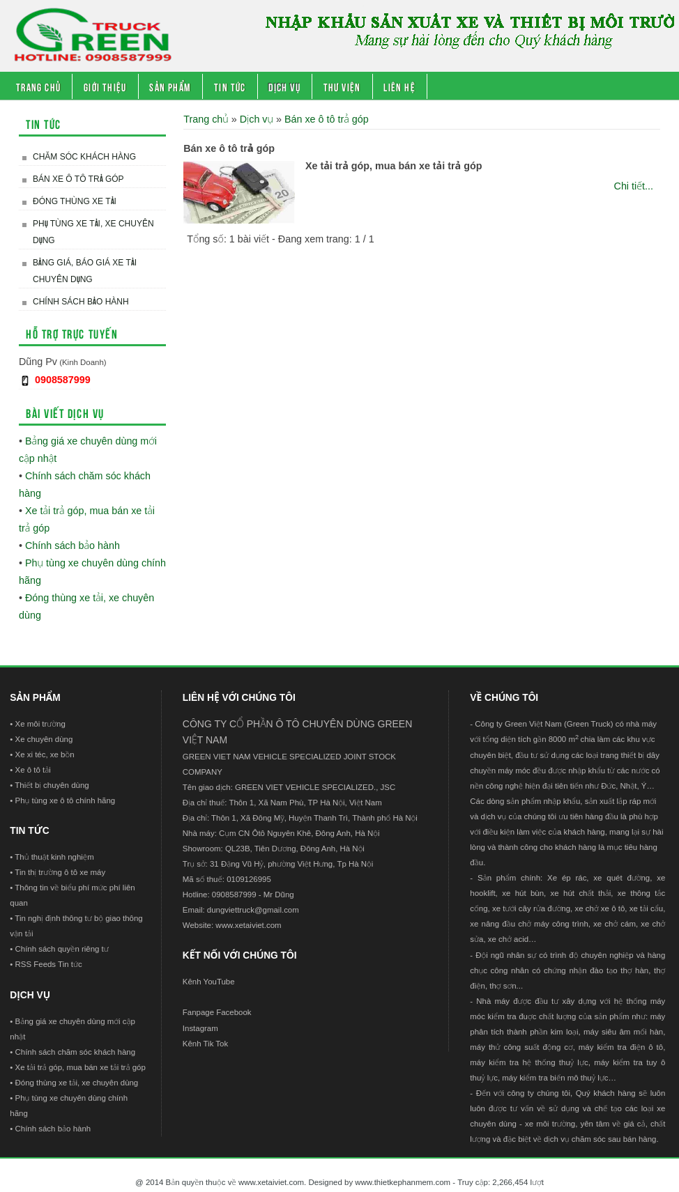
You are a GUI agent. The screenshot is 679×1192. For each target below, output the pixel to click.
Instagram (200, 1028)
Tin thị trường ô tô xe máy (60, 872)
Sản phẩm (170, 86)
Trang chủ (38, 86)
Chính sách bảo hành (81, 302)
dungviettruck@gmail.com (253, 910)
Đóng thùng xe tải (74, 201)
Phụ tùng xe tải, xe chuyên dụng (93, 232)
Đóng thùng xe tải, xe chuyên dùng (77, 1082)
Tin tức (230, 86)
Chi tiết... (633, 186)
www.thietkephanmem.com (402, 1182)
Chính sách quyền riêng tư (62, 949)
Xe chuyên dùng (44, 739)
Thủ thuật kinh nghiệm (54, 857)
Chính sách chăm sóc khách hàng (75, 1052)
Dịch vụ (284, 86)
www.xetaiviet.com (248, 925)
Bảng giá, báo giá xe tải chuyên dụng (85, 271)
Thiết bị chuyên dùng (52, 785)
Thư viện (342, 86)
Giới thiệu (105, 86)
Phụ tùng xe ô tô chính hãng (65, 800)
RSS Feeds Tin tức (48, 964)
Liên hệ (399, 86)
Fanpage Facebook (217, 1012)
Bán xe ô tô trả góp (78, 179)
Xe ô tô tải (33, 770)
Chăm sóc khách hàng (84, 157)
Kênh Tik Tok (205, 1043)
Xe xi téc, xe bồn (45, 754)
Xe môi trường (40, 724)
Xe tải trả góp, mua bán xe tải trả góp (393, 165)
